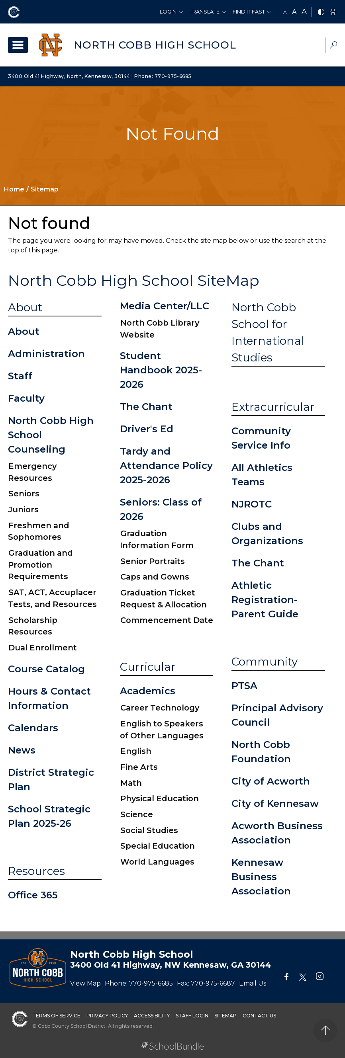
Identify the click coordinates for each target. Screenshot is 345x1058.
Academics (147, 691)
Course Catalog (46, 669)
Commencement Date (166, 620)
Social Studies (149, 830)
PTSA (244, 685)
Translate (205, 11)
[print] (333, 12)
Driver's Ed (146, 429)
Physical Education (159, 798)
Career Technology (159, 707)
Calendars (33, 728)
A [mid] (294, 12)
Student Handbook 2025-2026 (161, 370)
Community (264, 661)
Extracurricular (273, 407)
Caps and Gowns (154, 577)
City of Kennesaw (275, 803)
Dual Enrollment (42, 647)
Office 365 (33, 895)
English (135, 751)
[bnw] (321, 12)
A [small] (285, 12)
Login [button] (168, 11)
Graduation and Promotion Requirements (40, 564)
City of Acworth (270, 781)
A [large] (304, 11)
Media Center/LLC (164, 306)
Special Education (157, 846)
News (21, 750)
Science (136, 814)
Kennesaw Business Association (261, 877)
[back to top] (325, 1030)
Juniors (23, 509)
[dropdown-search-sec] (333, 46)
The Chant (146, 406)
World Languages (157, 862)
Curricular (148, 666)
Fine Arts (139, 767)
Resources (36, 871)
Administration (46, 353)
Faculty (26, 398)
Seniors (23, 493)
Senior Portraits (152, 561)
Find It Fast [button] (249, 11)
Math (131, 783)
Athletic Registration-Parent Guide (264, 600)
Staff (20, 376)
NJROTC (251, 504)
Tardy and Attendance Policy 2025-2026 (166, 465)
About (25, 307)
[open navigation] (18, 45)
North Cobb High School (155, 45)
